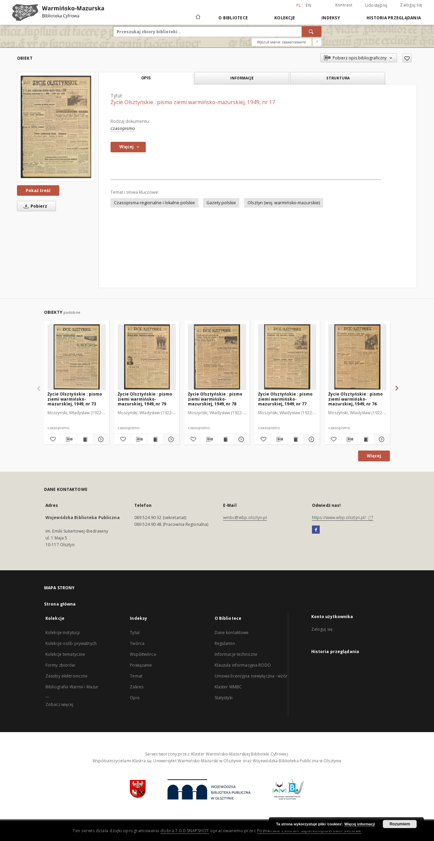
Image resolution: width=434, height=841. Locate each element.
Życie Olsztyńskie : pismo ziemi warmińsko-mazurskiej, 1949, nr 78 (215, 398)
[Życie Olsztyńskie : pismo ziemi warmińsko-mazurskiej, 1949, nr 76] (357, 356)
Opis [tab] (146, 78)
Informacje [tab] (242, 77)
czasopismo (123, 128)
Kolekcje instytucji (62, 632)
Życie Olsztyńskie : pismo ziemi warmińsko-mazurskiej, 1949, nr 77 (285, 398)
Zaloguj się (411, 5)
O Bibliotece (233, 18)
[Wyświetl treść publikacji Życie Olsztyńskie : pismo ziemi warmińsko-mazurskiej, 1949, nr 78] (225, 439)
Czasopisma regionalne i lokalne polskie (154, 203)
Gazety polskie (221, 203)
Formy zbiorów (60, 665)
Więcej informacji (359, 824)
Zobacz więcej (59, 704)
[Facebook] (316, 530)
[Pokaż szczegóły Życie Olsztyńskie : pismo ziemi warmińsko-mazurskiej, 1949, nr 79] (170, 439)
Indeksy (330, 18)
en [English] (308, 5)
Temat (136, 676)
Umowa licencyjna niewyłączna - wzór (251, 676)
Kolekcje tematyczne (65, 654)
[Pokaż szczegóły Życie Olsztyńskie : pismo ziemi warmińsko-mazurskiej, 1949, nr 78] (241, 439)
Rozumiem (400, 824)
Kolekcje (284, 18)
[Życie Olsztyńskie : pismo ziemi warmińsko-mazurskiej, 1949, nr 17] (56, 127)
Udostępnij (376, 5)
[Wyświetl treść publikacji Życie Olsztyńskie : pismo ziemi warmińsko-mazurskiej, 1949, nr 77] (295, 439)
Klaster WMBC (228, 687)
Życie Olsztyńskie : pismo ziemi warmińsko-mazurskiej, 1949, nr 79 (145, 398)
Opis (134, 698)
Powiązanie (141, 665)
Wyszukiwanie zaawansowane (281, 42)
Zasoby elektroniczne (66, 676)
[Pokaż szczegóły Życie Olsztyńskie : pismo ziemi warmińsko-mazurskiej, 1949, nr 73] (100, 439)
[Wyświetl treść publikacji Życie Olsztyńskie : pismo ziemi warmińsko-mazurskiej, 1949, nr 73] (85, 439)
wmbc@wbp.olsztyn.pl (245, 517)
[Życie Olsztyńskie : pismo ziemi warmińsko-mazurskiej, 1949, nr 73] (76, 356)
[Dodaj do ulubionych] (407, 58)
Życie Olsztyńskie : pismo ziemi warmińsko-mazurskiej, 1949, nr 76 (355, 398)
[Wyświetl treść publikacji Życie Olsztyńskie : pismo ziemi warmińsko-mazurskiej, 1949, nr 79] (155, 439)
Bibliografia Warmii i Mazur (71, 687)
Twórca (137, 643)
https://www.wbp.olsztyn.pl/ (342, 517)
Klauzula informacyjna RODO (243, 665)
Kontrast (343, 5)
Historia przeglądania (394, 18)
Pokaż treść (38, 190)
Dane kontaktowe (232, 632)
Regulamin (225, 643)
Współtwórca (143, 654)
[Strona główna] (197, 17)
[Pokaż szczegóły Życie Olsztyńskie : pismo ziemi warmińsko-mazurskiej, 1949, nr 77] (311, 439)
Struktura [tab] (338, 77)
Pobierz (34, 206)
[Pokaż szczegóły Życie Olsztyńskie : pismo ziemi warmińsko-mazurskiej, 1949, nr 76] (381, 439)
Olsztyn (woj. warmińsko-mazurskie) (284, 203)
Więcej (374, 456)
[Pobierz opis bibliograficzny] (68, 439)
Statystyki (224, 698)
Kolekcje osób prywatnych (71, 643)
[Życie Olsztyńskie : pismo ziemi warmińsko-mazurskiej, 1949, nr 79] (147, 356)
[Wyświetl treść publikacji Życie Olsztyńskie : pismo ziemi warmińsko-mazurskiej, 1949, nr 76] (366, 439)
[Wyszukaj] (311, 31)
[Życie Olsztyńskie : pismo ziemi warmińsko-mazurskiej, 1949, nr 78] (217, 356)
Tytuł (134, 632)
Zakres (136, 687)
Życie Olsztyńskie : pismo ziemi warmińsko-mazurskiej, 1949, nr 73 (74, 398)
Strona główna (60, 604)
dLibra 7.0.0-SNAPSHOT (184, 831)
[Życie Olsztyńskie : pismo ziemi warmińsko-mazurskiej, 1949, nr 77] (287, 356)
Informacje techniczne (236, 654)
